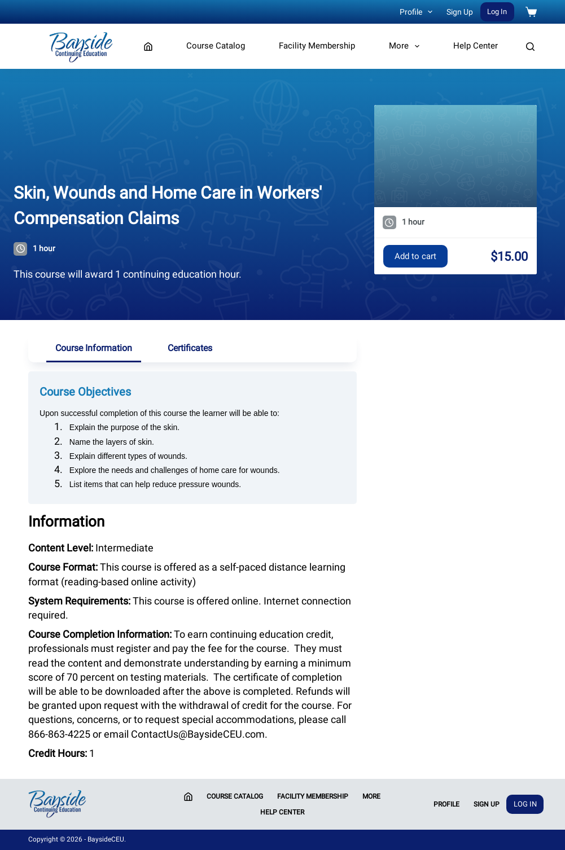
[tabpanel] (192, 561)
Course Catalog (215, 46)
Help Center (475, 46)
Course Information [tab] (93, 348)
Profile (418, 12)
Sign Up (459, 11)
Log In (497, 11)
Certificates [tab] (190, 348)
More (406, 46)
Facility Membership (317, 46)
